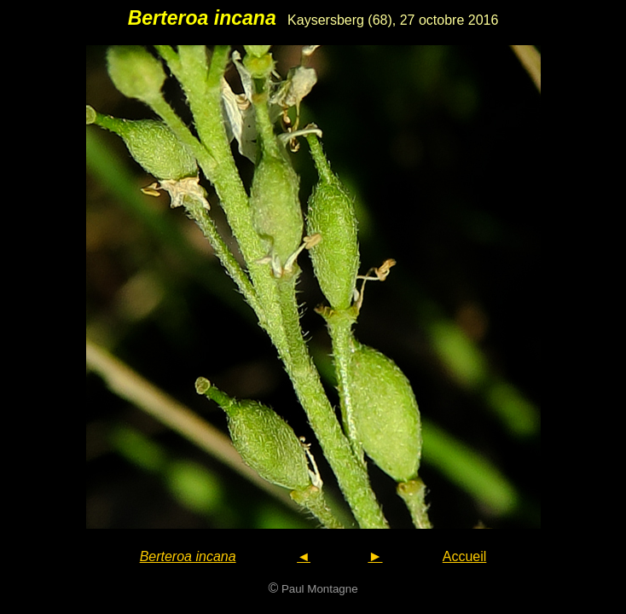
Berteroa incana (188, 556)
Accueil (465, 556)
